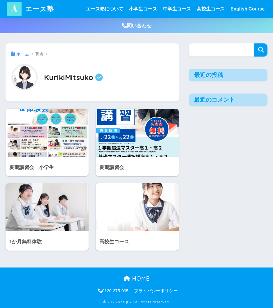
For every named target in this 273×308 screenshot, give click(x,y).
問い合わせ (137, 26)
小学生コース (143, 8)
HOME (136, 278)
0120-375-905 (113, 290)
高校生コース (211, 8)
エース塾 (30, 9)
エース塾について (104, 8)
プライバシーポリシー (156, 290)
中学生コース (177, 8)
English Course (247, 8)
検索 (260, 50)
